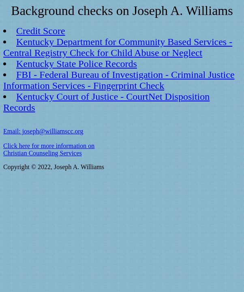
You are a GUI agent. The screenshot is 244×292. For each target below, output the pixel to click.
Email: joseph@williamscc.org (43, 131)
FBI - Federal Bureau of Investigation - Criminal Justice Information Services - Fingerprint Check (119, 80)
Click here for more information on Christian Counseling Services (48, 149)
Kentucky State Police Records (76, 63)
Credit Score (40, 31)
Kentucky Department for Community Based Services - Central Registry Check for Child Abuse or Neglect (117, 47)
